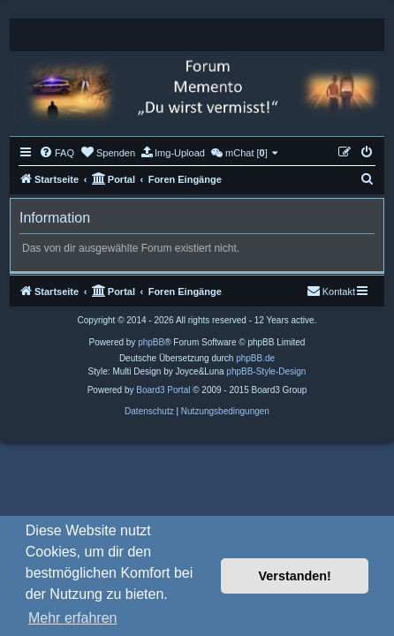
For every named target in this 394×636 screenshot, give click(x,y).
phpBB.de (255, 358)
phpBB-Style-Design (266, 371)
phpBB (151, 342)
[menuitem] (56, 152)
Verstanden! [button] (295, 576)
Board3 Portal (163, 390)
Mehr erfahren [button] (72, 617)
